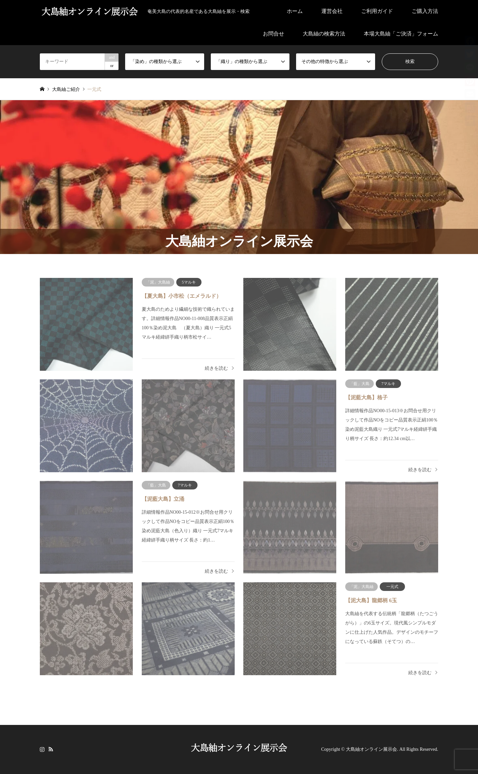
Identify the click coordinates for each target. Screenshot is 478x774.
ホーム (295, 11)
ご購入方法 (425, 11)
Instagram (42, 748)
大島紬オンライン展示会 (371, 749)
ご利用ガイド (377, 11)
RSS (50, 748)
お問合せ (273, 33)
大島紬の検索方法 (324, 33)
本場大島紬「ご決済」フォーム (401, 33)
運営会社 (332, 11)
